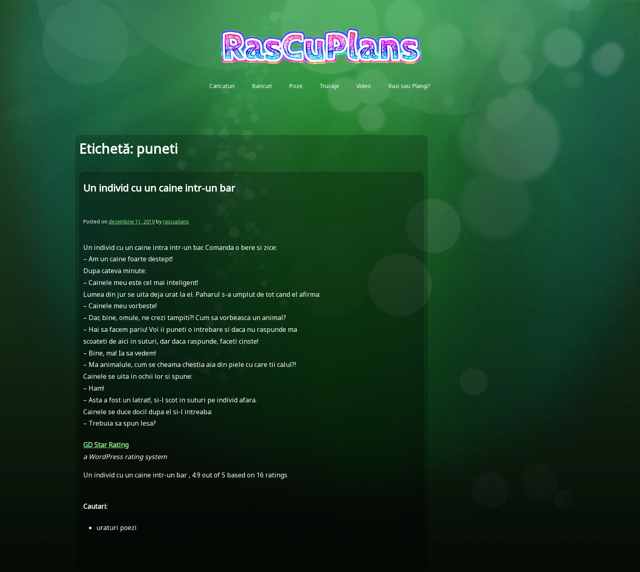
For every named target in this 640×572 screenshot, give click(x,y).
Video (363, 86)
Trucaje (329, 86)
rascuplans (176, 221)
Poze (295, 86)
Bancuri (262, 86)
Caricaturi (222, 86)
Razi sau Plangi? (409, 86)
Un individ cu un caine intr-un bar (159, 187)
